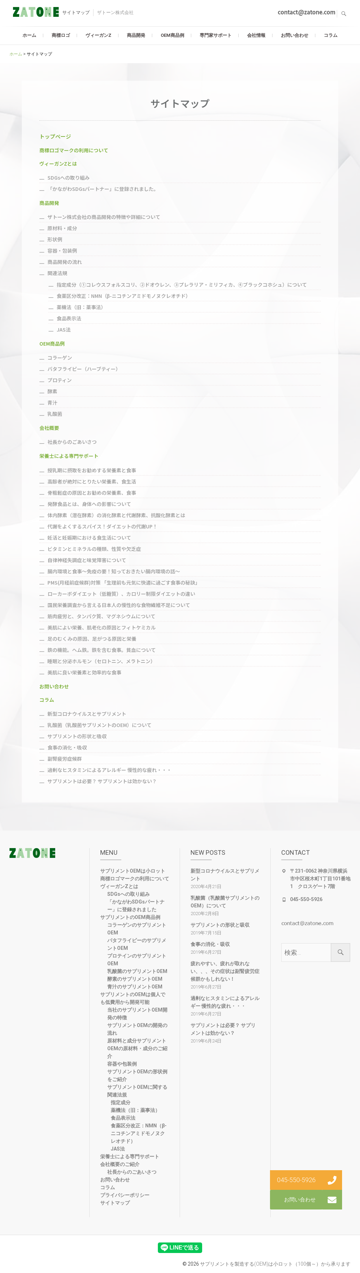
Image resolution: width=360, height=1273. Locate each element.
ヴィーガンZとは (58, 163)
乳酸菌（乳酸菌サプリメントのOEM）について (225, 901)
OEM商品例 (172, 35)
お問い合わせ (294, 35)
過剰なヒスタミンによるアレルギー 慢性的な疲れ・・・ (225, 1002)
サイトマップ (115, 1203)
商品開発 (136, 35)
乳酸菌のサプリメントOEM (137, 971)
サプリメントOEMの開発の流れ (137, 1029)
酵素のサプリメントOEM (134, 979)
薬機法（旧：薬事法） (135, 1110)
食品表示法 (123, 1118)
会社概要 (49, 427)
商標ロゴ (61, 35)
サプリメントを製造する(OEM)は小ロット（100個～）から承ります (275, 1264)
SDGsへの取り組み (128, 894)
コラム (331, 35)
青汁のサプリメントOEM (134, 986)
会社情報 (256, 35)
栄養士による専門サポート (68, 455)
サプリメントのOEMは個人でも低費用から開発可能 (132, 998)
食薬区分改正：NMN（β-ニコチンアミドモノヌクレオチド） (139, 1133)
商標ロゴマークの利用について (73, 150)
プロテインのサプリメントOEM (136, 959)
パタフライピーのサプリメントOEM (136, 944)
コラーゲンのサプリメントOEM (136, 928)
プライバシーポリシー (124, 1195)
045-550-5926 (306, 899)
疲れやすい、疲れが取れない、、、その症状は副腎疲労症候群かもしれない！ (225, 971)
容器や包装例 (122, 1064)
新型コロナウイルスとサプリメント (225, 874)
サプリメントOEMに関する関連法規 (137, 1091)
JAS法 (118, 1149)
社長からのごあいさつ (131, 1172)
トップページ (55, 136)
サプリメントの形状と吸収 (220, 925)
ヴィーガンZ (98, 35)
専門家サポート (216, 35)
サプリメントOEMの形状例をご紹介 (137, 1075)
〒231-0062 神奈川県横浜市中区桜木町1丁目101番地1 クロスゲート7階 (320, 878)
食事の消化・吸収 (210, 944)
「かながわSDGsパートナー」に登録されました (136, 905)
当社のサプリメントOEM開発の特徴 (137, 1013)
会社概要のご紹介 (120, 1164)
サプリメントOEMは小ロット (132, 871)
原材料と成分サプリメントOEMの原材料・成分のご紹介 (137, 1048)
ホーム (29, 35)
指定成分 (120, 1102)
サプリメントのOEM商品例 (130, 917)
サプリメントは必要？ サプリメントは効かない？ (223, 1029)
